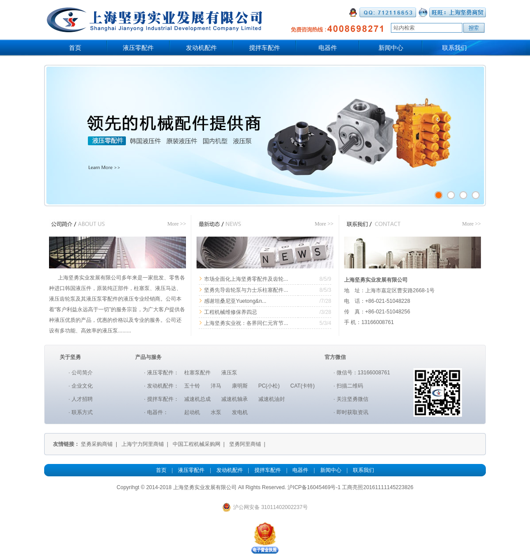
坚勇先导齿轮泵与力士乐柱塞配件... (246, 290)
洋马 (216, 386)
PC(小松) (269, 386)
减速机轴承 (234, 399)
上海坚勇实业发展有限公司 (205, 487)
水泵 (216, 412)
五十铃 (192, 386)
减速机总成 (197, 399)
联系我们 (454, 48)
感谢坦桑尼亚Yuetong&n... (235, 301)
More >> (176, 224)
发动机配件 (201, 48)
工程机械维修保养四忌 (230, 312)
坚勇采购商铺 (97, 444)
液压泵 (229, 372)
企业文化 (82, 386)
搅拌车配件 (264, 48)
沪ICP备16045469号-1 (314, 487)
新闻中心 (391, 48)
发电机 (240, 412)
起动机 (192, 412)
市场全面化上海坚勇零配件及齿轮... (246, 279)
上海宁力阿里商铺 (142, 444)
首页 (75, 48)
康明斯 (240, 386)
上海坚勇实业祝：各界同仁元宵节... (246, 323)
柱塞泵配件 (197, 372)
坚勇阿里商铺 (245, 444)
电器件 (327, 48)
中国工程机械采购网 (196, 444)
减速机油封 (271, 399)
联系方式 (82, 412)
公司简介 (82, 372)
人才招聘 (82, 399)
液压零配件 (138, 48)
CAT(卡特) (302, 386)
